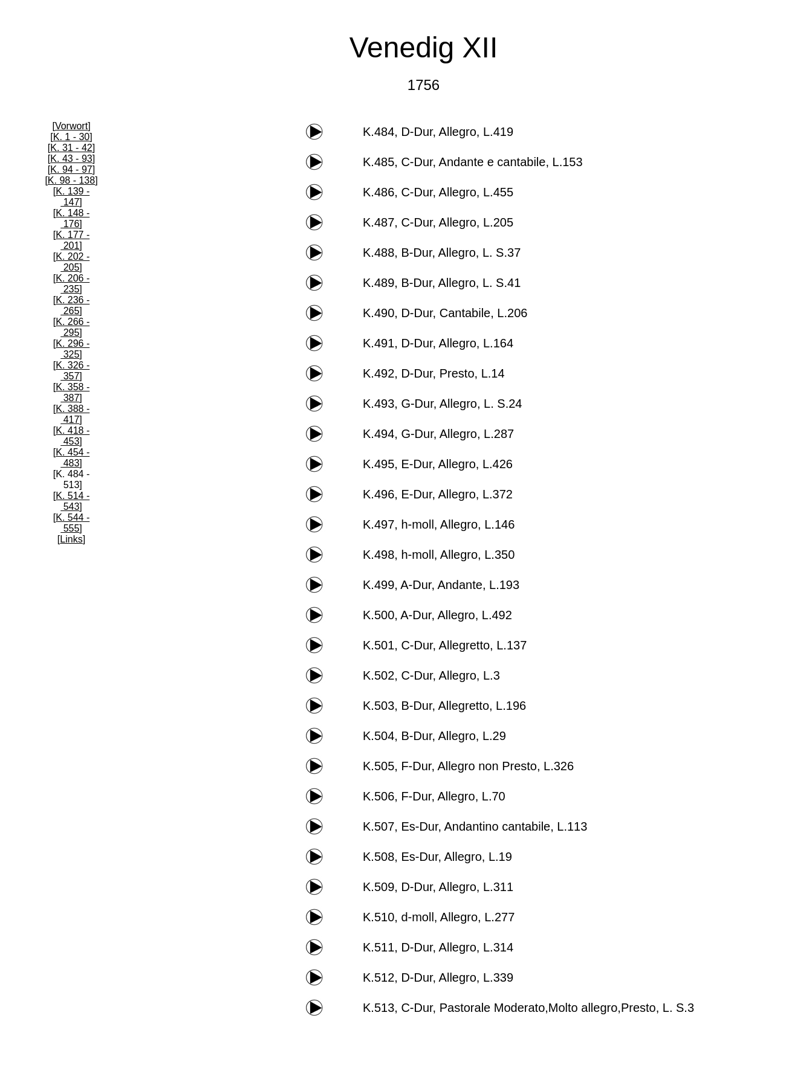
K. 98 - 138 (71, 180)
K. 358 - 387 (72, 392)
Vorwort (71, 126)
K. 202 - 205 (72, 261)
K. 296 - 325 (72, 348)
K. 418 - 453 (72, 435)
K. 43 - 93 (71, 158)
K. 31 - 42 (71, 148)
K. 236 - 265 (72, 305)
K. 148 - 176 (72, 218)
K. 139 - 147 (72, 196)
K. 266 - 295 (72, 327)
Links (71, 539)
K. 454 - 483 (72, 457)
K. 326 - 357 (72, 370)
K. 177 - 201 (72, 240)
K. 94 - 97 (71, 169)
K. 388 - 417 (72, 414)
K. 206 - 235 (72, 283)
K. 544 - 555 (72, 522)
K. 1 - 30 (71, 137)
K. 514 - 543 (72, 501)
